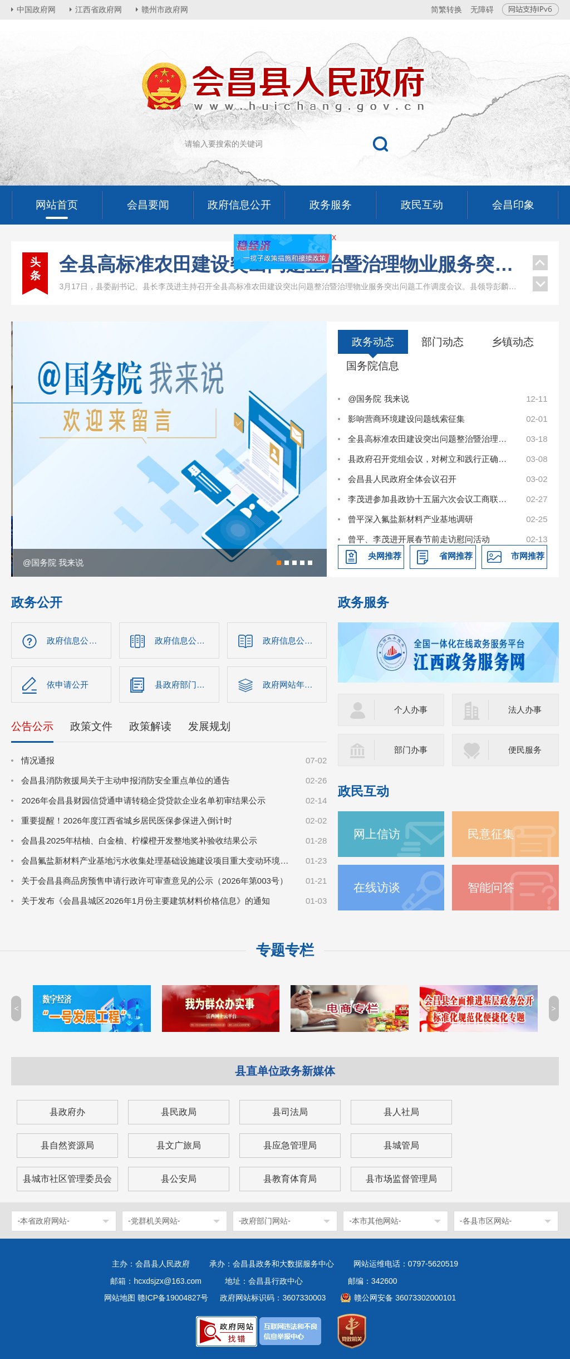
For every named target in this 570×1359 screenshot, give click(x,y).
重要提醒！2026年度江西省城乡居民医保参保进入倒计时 (126, 820)
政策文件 (91, 726)
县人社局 (401, 1112)
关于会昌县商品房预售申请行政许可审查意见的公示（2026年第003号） (154, 880)
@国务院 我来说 (378, 398)
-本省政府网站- (43, 1220)
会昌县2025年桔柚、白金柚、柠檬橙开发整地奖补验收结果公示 (139, 840)
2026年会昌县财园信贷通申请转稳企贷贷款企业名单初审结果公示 (143, 800)
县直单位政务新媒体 (285, 1071)
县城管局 (401, 1145)
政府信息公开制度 (295, 640)
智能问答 (491, 887)
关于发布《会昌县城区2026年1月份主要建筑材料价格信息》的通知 (145, 900)
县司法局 (290, 1112)
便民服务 (525, 749)
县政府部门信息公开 (187, 684)
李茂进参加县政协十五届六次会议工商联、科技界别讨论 (431, 499)
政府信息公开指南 (79, 640)
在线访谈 (376, 887)
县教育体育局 (290, 1178)
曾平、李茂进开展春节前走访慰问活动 (419, 539)
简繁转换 (446, 9)
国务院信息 (372, 366)
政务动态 (373, 342)
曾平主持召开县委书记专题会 (291, 284)
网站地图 (119, 1297)
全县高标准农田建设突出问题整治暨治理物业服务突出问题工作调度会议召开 (431, 439)
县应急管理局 (290, 1145)
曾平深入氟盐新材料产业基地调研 (410, 519)
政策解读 (150, 726)
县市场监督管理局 (401, 1178)
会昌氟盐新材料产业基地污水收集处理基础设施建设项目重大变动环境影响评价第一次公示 (157, 860)
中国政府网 (36, 9)
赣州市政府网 (164, 9)
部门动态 (442, 342)
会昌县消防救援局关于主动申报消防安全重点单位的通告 (125, 780)
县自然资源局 (67, 1145)
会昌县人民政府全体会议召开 (402, 479)
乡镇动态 (513, 342)
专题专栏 (285, 950)
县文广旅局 (178, 1145)
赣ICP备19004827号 (173, 1297)
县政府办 (67, 1112)
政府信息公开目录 (187, 640)
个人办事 (411, 709)
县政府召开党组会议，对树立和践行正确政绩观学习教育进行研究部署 (431, 459)
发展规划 (209, 726)
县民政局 (178, 1112)
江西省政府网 (98, 9)
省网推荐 (456, 556)
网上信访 (376, 833)
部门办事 (411, 749)
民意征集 (491, 833)
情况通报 (38, 760)
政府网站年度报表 (295, 684)
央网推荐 (384, 556)
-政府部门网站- (265, 1220)
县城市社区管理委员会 (67, 1178)
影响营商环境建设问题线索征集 (406, 418)
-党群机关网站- (154, 1220)
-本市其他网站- (375, 1220)
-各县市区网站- (486, 1220)
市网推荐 (527, 556)
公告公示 (32, 726)
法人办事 (525, 709)
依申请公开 (68, 684)
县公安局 (178, 1178)
